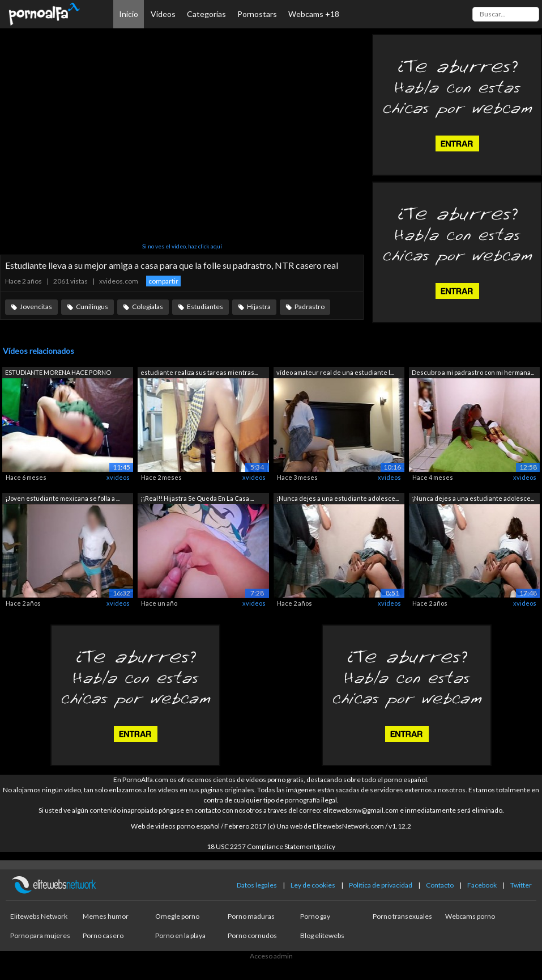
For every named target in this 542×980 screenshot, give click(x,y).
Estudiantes (205, 306)
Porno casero (103, 935)
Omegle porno (177, 916)
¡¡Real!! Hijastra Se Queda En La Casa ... (197, 498)
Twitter (521, 885)
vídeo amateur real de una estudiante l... (335, 372)
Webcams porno (470, 916)
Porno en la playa (180, 935)
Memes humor (106, 916)
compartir (163, 281)
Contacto (440, 885)
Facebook (482, 885)
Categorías (206, 14)
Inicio (128, 14)
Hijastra (259, 306)
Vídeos (163, 14)
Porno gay (315, 916)
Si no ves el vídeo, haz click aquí (182, 246)
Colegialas (147, 306)
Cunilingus (92, 306)
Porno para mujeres (40, 935)
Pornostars (257, 14)
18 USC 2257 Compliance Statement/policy (271, 846)
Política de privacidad (380, 885)
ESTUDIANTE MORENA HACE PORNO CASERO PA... (58, 373)
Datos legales (257, 885)
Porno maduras (251, 916)
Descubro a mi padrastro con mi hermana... (473, 372)
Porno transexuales (402, 916)
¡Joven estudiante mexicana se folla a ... (62, 498)
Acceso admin (271, 956)
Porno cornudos (252, 935)
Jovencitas (36, 306)
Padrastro (310, 306)
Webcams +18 (313, 14)
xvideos (118, 477)
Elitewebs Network (38, 916)
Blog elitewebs (322, 935)
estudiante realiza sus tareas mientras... (199, 372)
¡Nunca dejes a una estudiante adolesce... (337, 498)
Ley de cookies (313, 885)
